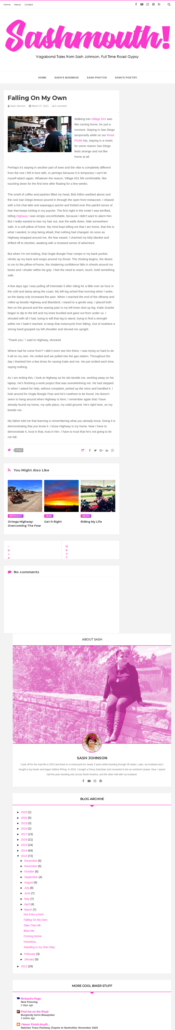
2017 (134, 260)
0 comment (59, 106)
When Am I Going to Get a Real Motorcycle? (147, 665)
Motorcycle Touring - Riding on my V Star (144, 496)
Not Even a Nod (144, 340)
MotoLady (137, 474)
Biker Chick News (143, 647)
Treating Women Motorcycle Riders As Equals (147, 833)
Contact (28, 4)
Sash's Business (66, 77)
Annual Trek (138, 500)
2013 (134, 282)
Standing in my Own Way (149, 373)
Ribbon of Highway (143, 573)
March (139, 335)
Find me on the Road (145, 441)
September (142, 303)
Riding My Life (91, 521)
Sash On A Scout (142, 693)
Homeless (140, 368)
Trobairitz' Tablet (142, 556)
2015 (134, 271)
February (141, 380)
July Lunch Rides (142, 650)
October (140, 297)
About (17, 4)
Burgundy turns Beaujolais (148, 444)
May (138, 325)
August (139, 308)
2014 (134, 276)
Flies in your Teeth (143, 677)
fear (19, 450)
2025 (134, 238)
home (42, 77)
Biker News (138, 529)
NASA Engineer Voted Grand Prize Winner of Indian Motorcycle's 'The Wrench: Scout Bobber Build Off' (146, 540)
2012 (134, 392)
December (141, 286)
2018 (134, 255)
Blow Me (139, 357)
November (141, 292)
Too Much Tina (127, 1019)
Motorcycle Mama (147, 874)
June (138, 319)
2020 (134, 244)
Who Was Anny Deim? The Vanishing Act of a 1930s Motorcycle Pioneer (147, 481)
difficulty (15, 516)
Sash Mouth (76, 1019)
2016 (134, 265)
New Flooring (139, 431)
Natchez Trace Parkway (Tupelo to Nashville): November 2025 (145, 461)
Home (7, 4)
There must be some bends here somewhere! (148, 682)
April (138, 330)
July (137, 314)
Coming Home (143, 362)
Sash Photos (97, 77)
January (140, 385)
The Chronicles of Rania (147, 618)
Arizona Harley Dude (144, 634)
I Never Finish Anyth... (145, 454)
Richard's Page (141, 428)
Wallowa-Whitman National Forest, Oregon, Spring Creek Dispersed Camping (148, 517)
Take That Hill (142, 351)
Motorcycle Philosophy (146, 660)
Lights (135, 592)
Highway (22, 216)
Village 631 (98, 119)
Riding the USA (141, 589)
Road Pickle (139, 510)
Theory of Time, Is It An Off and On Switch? (148, 623)
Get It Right (53, 521)
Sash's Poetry (126, 77)
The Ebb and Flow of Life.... (148, 638)
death (86, 516)
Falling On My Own (146, 346)
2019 (134, 249)
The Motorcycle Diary (145, 602)
